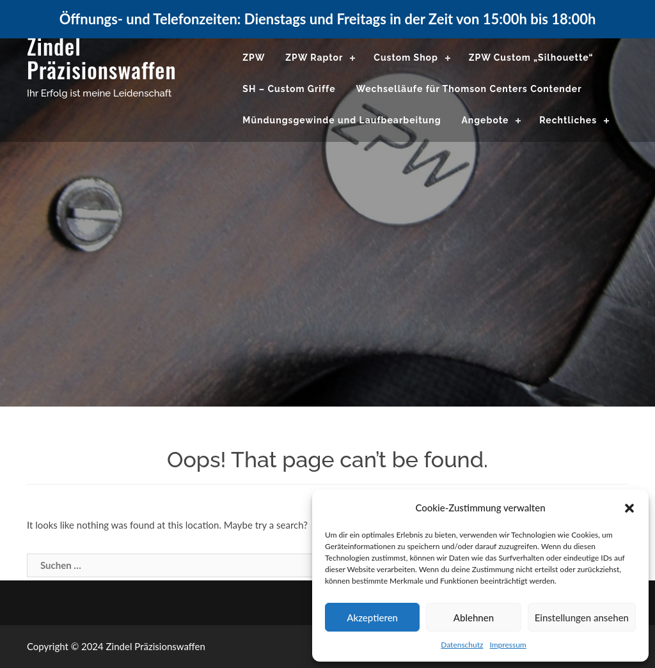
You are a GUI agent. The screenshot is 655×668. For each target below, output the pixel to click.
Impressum (507, 644)
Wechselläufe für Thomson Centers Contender (468, 89)
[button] (629, 508)
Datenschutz (462, 644)
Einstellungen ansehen (582, 617)
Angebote (485, 120)
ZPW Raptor (314, 57)
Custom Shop (406, 57)
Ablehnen (474, 617)
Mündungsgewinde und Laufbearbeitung (341, 120)
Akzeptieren (372, 617)
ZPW (253, 57)
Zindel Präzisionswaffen (102, 57)
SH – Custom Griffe (288, 89)
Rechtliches (568, 120)
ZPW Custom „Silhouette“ (531, 57)
